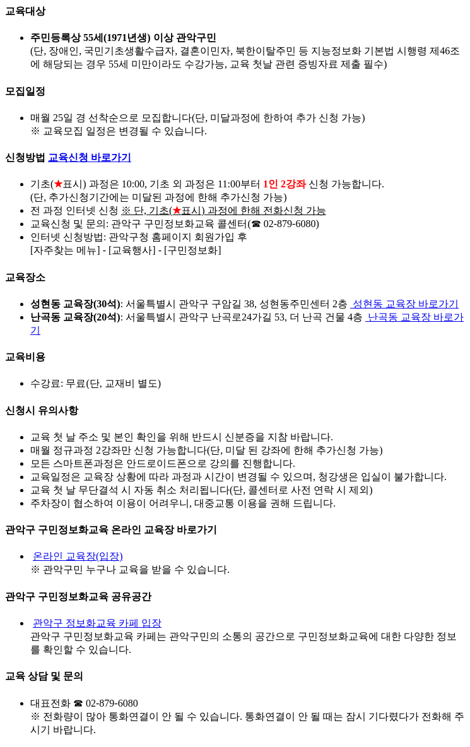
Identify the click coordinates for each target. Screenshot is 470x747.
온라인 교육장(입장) (78, 556)
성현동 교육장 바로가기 (404, 303)
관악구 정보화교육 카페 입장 (97, 623)
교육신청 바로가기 (89, 157)
